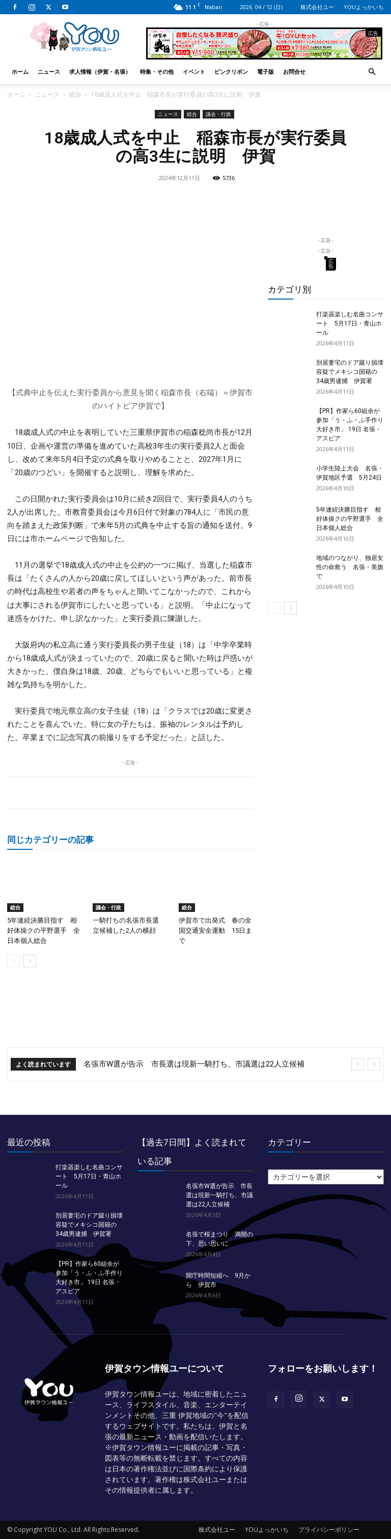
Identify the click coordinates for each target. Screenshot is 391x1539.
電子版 (265, 71)
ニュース (49, 71)
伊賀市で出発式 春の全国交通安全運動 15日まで (215, 930)
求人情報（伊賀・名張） (100, 71)
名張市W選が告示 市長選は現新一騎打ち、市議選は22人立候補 (193, 1064)
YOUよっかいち (364, 7)
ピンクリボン (231, 71)
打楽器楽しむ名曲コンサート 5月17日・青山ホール (349, 323)
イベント (194, 71)
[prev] (357, 1064)
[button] (371, 72)
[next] (374, 1064)
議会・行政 (218, 113)
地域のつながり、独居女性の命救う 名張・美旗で (349, 567)
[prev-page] (13, 961)
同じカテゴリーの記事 (50, 839)
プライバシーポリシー (328, 1529)
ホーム (20, 71)
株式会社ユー (317, 7)
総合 (75, 94)
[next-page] (29, 961)
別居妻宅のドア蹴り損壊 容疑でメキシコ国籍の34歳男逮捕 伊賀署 (352, 371)
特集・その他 (157, 71)
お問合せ (294, 71)
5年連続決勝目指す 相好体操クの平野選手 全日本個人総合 (43, 930)
